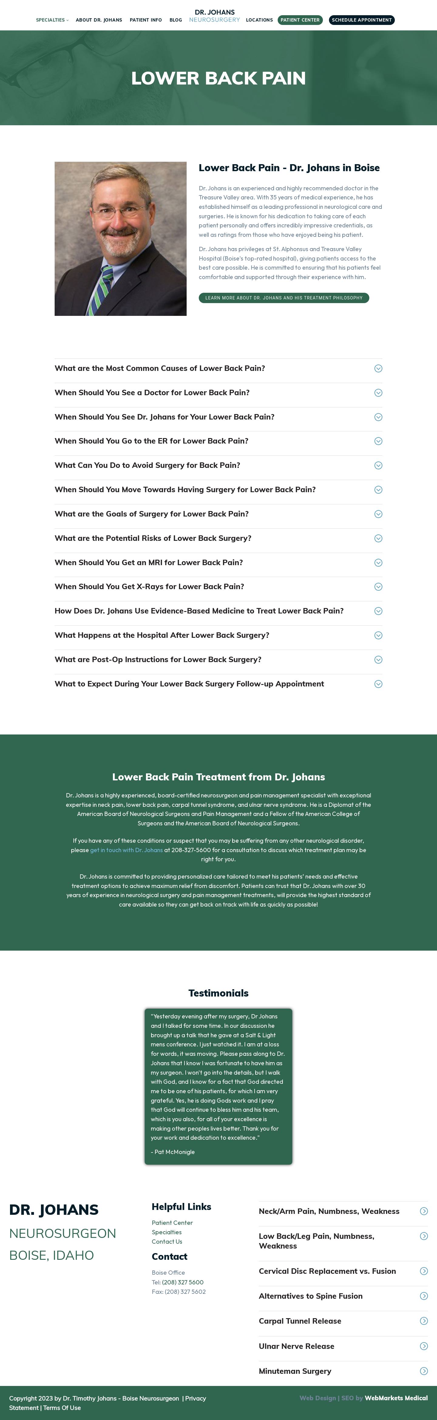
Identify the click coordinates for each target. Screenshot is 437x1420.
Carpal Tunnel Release (343, 1320)
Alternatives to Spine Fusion (343, 1296)
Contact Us (167, 1241)
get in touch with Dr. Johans (126, 850)
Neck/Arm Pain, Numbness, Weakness (343, 1211)
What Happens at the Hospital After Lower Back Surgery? (218, 635)
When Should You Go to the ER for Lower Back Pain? (218, 440)
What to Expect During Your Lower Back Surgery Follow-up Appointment (218, 683)
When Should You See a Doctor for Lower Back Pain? (218, 392)
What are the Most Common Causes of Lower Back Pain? (218, 368)
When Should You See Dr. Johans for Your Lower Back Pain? (218, 416)
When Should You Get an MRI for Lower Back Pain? (218, 562)
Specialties (167, 1232)
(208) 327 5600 (183, 1282)
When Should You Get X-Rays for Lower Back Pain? (218, 586)
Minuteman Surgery (343, 1371)
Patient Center (172, 1222)
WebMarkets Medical (396, 1398)
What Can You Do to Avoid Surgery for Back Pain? (218, 465)
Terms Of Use (62, 1407)
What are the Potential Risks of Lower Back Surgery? (218, 538)
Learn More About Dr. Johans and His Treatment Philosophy (284, 297)
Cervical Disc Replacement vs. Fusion (343, 1271)
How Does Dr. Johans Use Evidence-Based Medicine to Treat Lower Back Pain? (218, 610)
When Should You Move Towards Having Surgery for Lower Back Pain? (218, 489)
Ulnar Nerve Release (343, 1346)
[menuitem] (52, 20)
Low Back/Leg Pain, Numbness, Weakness (343, 1240)
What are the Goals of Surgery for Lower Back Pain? (218, 513)
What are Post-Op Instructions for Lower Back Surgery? (218, 659)
